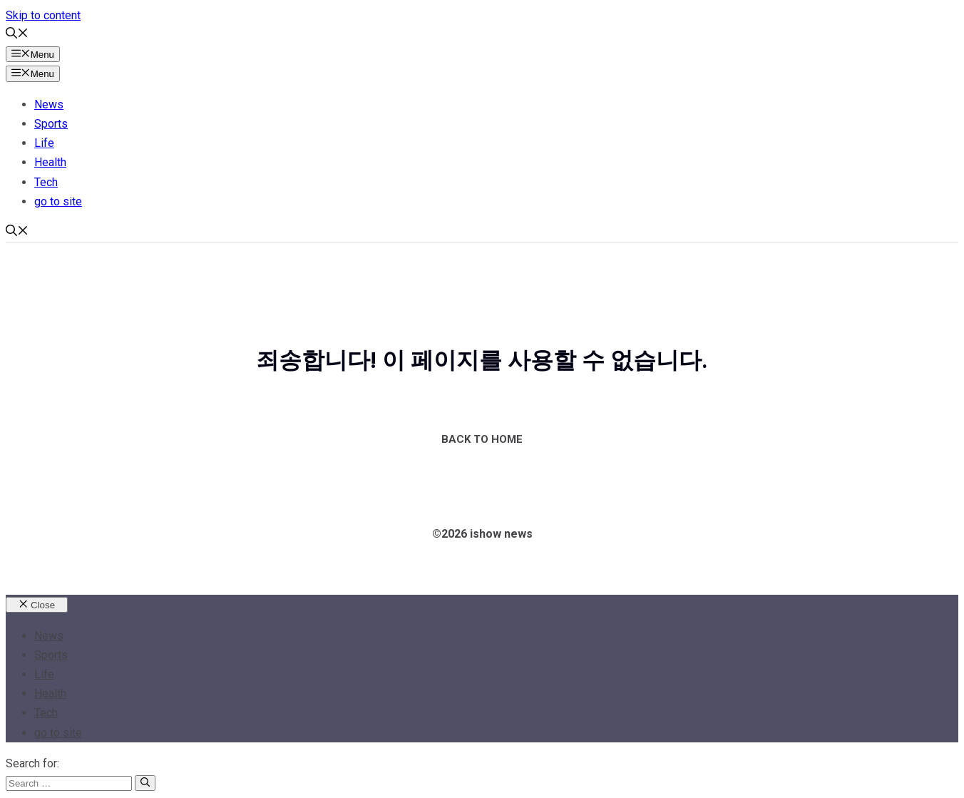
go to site (58, 201)
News (48, 104)
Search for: (32, 763)
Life (44, 143)
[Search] (145, 783)
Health (50, 162)
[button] (17, 34)
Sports (51, 124)
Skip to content (43, 15)
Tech (46, 182)
